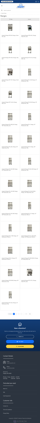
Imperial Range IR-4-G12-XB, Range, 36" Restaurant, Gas (10, 192)
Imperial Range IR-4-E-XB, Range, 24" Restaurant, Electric (10, 236)
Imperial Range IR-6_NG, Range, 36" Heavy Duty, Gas (10, 147)
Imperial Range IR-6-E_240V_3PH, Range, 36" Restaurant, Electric (28, 236)
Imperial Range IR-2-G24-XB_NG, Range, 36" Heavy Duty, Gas (28, 192)
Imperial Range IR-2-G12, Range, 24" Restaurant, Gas (10, 303)
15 (26, 313)
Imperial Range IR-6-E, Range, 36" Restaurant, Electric (9, 259)
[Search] (20, 10)
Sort (29, 19)
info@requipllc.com (11, 363)
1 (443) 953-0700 (10, 368)
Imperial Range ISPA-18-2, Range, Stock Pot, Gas (28, 36)
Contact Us (20, 336)
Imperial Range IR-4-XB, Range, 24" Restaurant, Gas (29, 80)
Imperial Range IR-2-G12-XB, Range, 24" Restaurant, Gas (10, 169)
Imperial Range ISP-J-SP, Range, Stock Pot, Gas (10, 80)
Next (30, 313)
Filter (10, 19)
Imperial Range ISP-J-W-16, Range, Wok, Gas (9, 103)
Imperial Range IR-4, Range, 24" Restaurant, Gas (28, 125)
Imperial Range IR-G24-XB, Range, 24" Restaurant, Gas (29, 169)
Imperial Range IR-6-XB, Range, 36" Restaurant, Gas (29, 103)
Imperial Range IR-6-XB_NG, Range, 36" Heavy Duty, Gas (9, 125)
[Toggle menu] (2, 5)
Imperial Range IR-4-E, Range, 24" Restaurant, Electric (28, 214)
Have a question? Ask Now (7, 1)
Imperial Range (3, 13)
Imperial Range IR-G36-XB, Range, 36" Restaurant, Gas (10, 281)
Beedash (29, 418)
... (23, 313)
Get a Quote (20, 341)
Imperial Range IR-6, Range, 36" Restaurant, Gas (28, 147)
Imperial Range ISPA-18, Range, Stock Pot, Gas (10, 36)
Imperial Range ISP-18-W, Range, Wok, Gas (10, 58)
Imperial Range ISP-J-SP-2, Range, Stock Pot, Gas (28, 281)
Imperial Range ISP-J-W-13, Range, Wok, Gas (28, 58)
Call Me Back (20, 346)
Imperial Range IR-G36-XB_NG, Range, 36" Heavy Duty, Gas (29, 259)
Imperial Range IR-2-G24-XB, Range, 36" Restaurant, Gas (10, 214)
